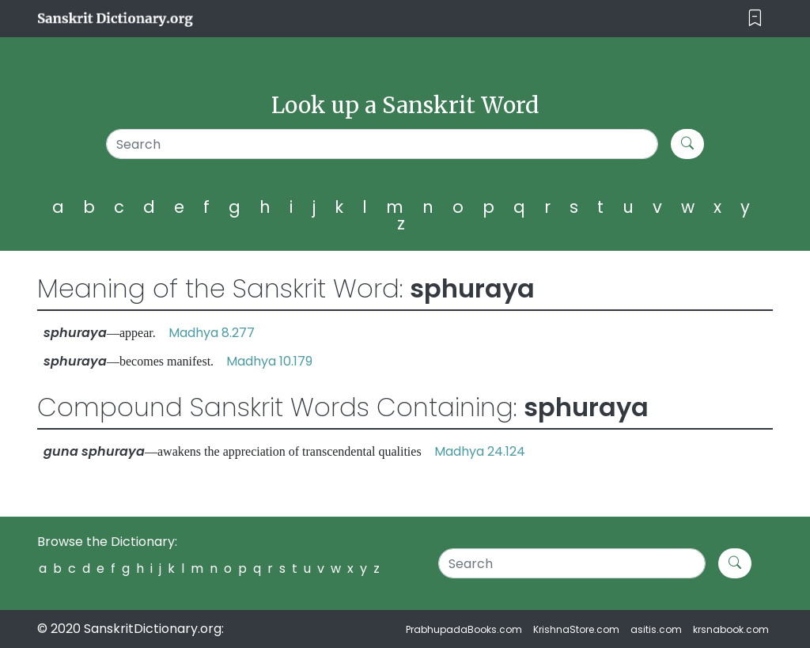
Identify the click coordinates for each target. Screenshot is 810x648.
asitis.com (656, 629)
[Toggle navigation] (755, 18)
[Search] (382, 144)
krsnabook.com (731, 629)
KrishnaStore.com (576, 629)
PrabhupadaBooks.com (464, 629)
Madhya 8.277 (211, 333)
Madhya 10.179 (269, 361)
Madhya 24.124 (479, 451)
